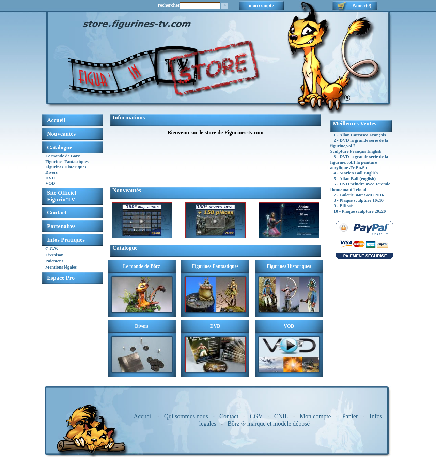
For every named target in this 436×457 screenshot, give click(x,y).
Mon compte (315, 416)
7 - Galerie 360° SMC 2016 (359, 194)
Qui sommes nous (186, 416)
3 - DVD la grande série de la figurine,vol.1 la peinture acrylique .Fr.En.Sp (359, 162)
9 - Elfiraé (343, 205)
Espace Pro (61, 278)
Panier (350, 416)
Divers (51, 172)
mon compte (261, 5)
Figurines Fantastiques (67, 161)
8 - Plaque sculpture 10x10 (359, 200)
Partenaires (61, 226)
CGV (256, 416)
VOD (50, 183)
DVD (50, 177)
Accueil (143, 416)
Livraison (54, 254)
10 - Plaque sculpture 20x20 (360, 211)
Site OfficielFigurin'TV (61, 196)
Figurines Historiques (65, 166)
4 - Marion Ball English (356, 173)
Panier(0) (361, 5)
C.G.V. (51, 248)
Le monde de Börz (62, 155)
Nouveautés (61, 134)
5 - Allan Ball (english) (355, 178)
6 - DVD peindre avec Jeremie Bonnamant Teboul (360, 186)
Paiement (54, 260)
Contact (57, 212)
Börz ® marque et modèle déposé (269, 423)
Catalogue (59, 147)
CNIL (281, 416)
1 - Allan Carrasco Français (360, 134)
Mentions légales (61, 267)
